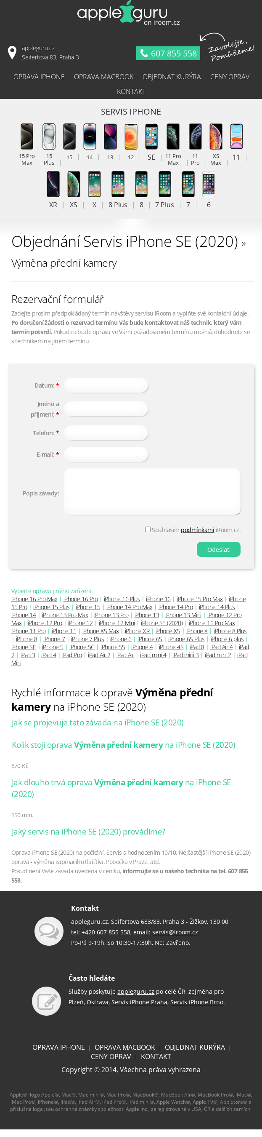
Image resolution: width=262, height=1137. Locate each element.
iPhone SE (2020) (162, 630)
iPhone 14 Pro (176, 614)
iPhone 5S (113, 654)
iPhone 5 (53, 654)
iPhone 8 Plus (230, 638)
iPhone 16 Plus (122, 606)
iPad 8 (197, 654)
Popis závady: (41, 497)
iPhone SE (23, 654)
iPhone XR (138, 638)
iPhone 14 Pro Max (129, 614)
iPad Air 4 (221, 654)
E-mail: (46, 454)
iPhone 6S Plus (186, 646)
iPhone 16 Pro (81, 606)
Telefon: (43, 433)
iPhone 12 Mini (117, 630)
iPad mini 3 (185, 662)
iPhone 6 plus (227, 646)
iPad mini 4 (153, 662)
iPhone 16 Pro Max (34, 606)
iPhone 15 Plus (51, 614)
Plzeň (76, 1010)
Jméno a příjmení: (45, 409)
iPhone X (197, 638)
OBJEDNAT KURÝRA (195, 1054)
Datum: (44, 385)
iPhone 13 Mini (183, 622)
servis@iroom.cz (175, 940)
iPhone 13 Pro (111, 622)
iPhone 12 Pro (45, 630)
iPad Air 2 (99, 662)
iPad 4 (48, 662)
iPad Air (125, 662)
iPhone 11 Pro (28, 638)
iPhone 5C (82, 654)
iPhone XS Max (100, 638)
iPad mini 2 (218, 662)
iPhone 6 (121, 646)
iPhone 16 (158, 606)
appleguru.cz (135, 999)
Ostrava (98, 1010)
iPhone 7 (54, 646)
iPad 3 (28, 662)
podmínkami (197, 537)
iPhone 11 (64, 638)
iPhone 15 (88, 614)
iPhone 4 (142, 654)
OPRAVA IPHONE (58, 1054)
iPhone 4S (171, 654)
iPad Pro (72, 662)
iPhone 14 (23, 622)
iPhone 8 (26, 646)
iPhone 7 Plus (87, 646)
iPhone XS (168, 638)
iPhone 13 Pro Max (65, 622)
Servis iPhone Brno (196, 1010)
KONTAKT (156, 1064)
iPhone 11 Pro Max (212, 630)
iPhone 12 (80, 630)
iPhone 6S (150, 646)
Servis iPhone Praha (139, 1010)
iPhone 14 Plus (217, 614)
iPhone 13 (147, 622)
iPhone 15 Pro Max (200, 606)
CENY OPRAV (111, 1064)
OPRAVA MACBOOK (125, 1054)
